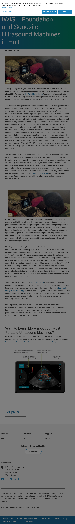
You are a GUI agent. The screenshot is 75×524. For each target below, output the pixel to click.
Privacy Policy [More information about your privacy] (7, 7)
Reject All (65, 11)
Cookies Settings (7, 11)
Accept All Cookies (49, 11)
